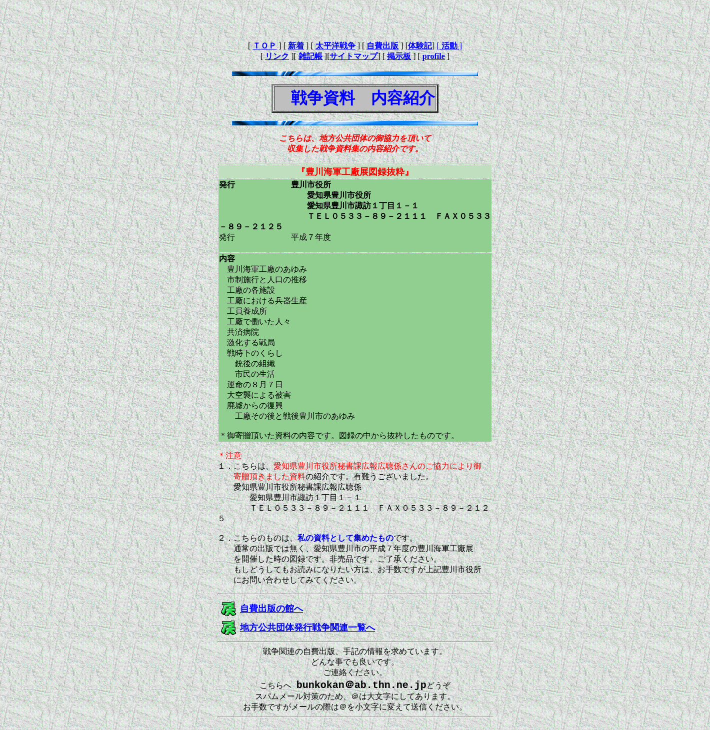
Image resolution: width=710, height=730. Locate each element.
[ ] (449, 45)
